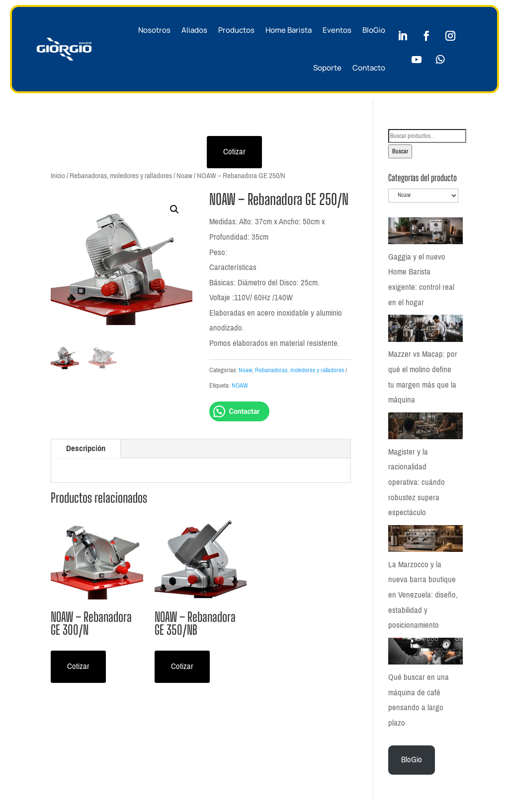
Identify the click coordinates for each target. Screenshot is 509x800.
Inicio (58, 176)
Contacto (368, 68)
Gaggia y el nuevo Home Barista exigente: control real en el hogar (421, 279)
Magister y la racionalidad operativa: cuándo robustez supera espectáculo (416, 482)
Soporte (327, 68)
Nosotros (154, 30)
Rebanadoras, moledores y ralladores (121, 176)
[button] (174, 209)
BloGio (373, 30)
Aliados (194, 30)
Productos (236, 30)
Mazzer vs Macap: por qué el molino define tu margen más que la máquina (422, 376)
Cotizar (234, 151)
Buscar (400, 151)
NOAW (240, 385)
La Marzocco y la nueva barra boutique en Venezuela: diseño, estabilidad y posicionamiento (423, 593)
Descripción (85, 448)
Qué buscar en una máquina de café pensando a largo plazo (418, 696)
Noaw (184, 176)
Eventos (337, 30)
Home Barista (288, 30)
